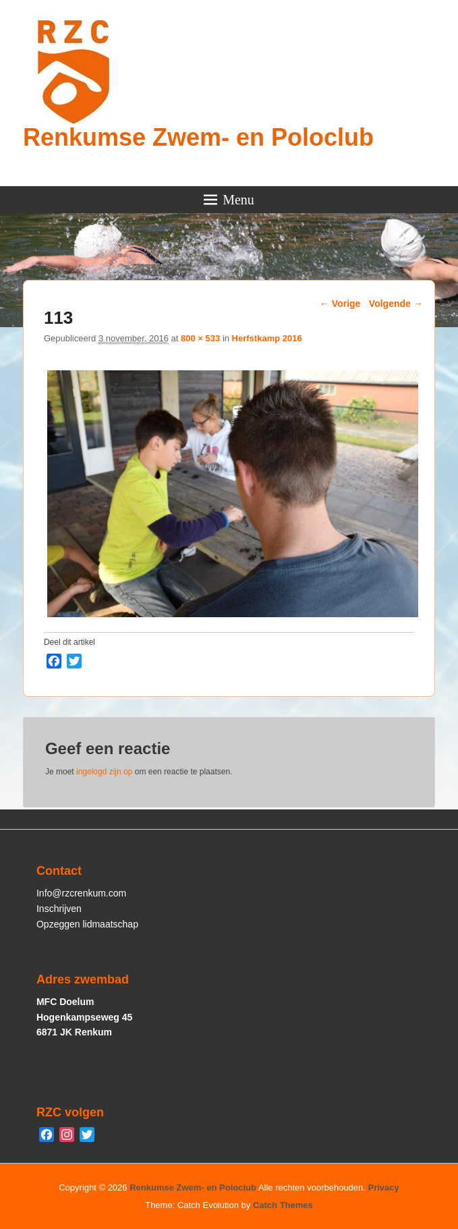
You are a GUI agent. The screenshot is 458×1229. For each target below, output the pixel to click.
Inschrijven (59, 908)
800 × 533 (200, 338)
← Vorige (340, 303)
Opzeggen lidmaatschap (87, 924)
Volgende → (396, 303)
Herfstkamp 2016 (267, 338)
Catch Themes (283, 1205)
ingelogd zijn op (104, 771)
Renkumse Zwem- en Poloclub (198, 137)
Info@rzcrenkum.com (81, 893)
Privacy (383, 1187)
